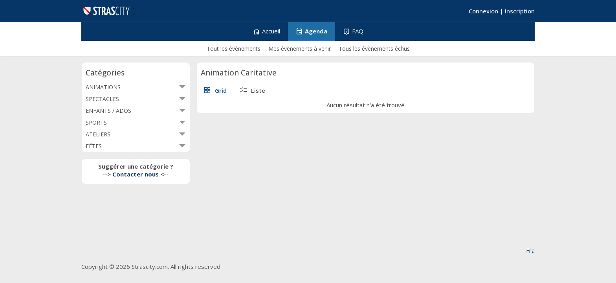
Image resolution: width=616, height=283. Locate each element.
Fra (530, 250)
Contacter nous (135, 174)
